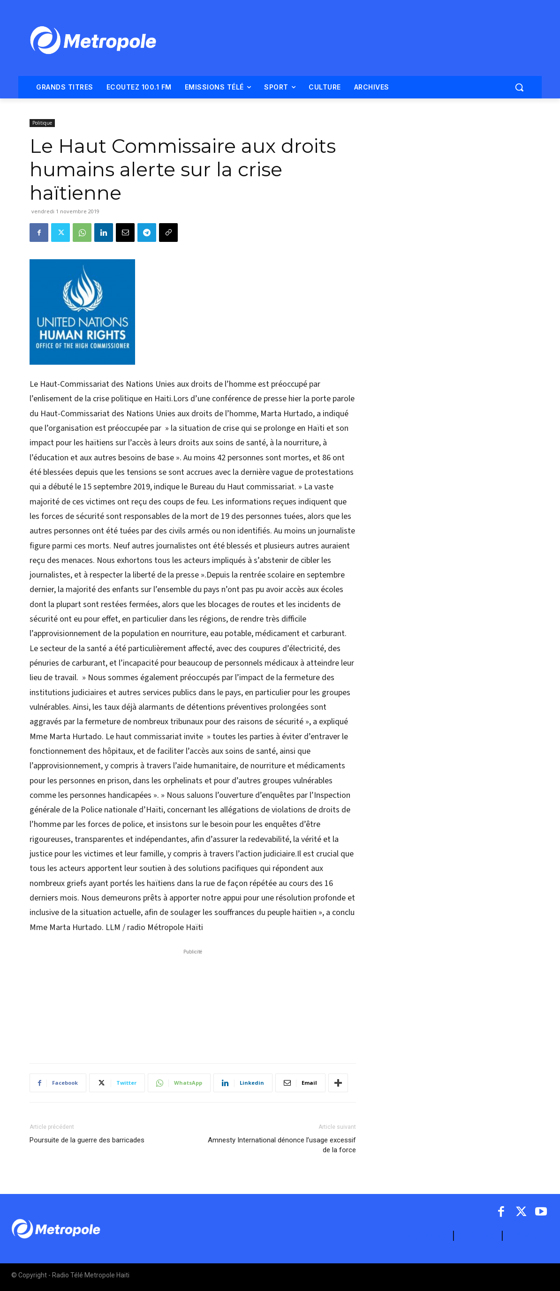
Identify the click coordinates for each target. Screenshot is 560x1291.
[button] (519, 87)
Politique (42, 123)
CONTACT (478, 1236)
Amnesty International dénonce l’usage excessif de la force (282, 1145)
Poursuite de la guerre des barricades (87, 1140)
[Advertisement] (193, 1001)
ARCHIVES (527, 1236)
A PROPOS (429, 1236)
